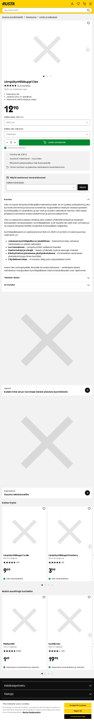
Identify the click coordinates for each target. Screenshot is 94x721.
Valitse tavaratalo (15, 182)
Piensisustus (31, 17)
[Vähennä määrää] (7, 142)
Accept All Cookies (78, 705)
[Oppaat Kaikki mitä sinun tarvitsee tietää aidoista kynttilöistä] (47, 345)
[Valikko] (90, 4)
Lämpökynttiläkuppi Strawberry (70, 557)
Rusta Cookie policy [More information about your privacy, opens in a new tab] (32, 712)
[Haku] (89, 10)
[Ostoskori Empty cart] (84, 4)
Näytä (83, 187)
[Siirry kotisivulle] (8, 3)
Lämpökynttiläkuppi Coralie (24, 557)
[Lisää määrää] (15, 142)
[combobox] (44, 10)
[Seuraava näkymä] (88, 50)
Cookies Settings (77, 716)
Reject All (78, 711)
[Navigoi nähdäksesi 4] (52, 585)
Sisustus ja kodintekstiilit (12, 17)
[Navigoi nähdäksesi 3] (50, 76)
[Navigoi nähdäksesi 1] (43, 76)
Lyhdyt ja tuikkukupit (48, 17)
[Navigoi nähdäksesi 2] (47, 76)
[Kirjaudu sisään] (72, 4)
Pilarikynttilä (24, 645)
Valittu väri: (13, 129)
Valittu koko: (14, 117)
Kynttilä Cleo (70, 645)
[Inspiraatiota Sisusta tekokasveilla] (47, 447)
